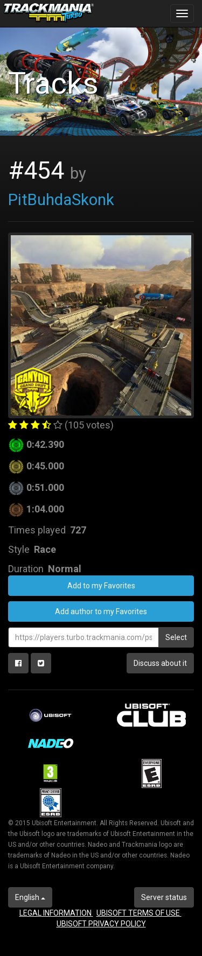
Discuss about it (160, 663)
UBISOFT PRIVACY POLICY (101, 923)
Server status (164, 897)
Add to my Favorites (101, 585)
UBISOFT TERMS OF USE (139, 913)
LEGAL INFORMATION (56, 913)
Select (176, 637)
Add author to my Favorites (101, 611)
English (30, 897)
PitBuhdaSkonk (61, 200)
